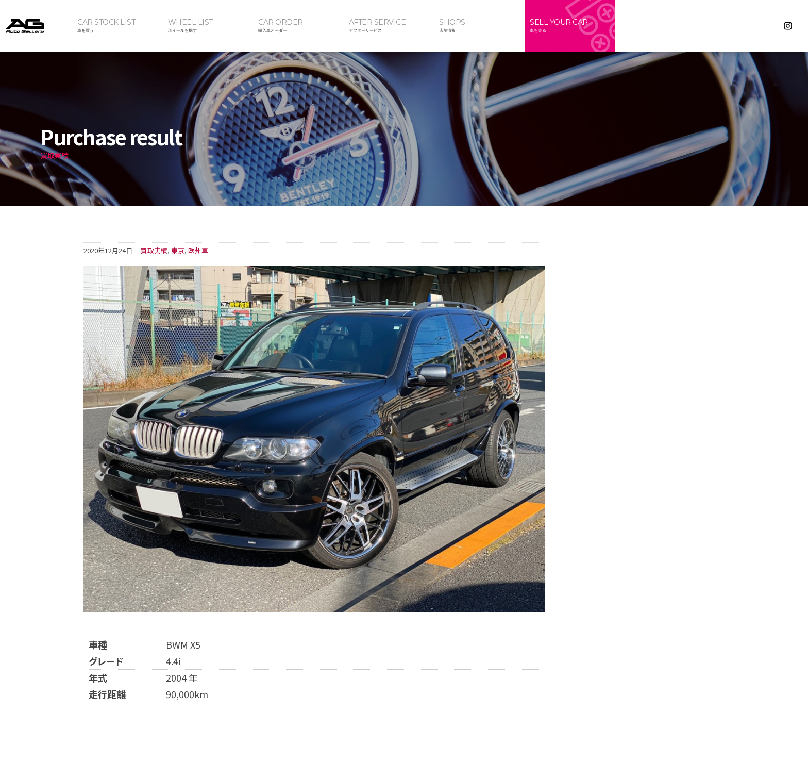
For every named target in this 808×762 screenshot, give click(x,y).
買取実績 (154, 250)
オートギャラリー (36, 26)
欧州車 (198, 250)
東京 (177, 250)
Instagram (788, 26)
